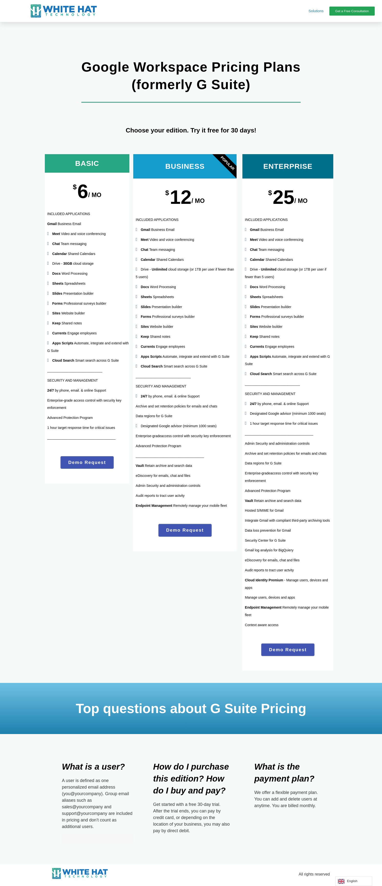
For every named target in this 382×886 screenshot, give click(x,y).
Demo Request (87, 463)
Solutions (316, 11)
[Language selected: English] (353, 881)
